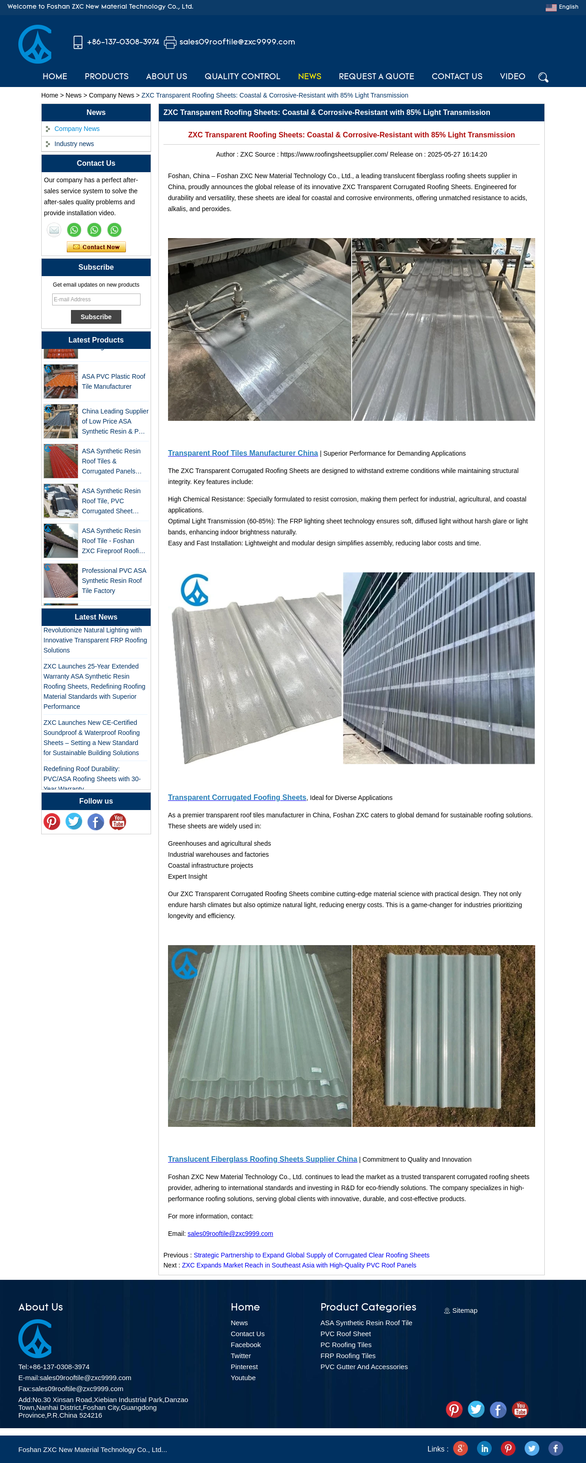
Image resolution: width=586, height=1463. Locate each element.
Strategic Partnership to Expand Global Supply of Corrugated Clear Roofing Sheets (311, 1255)
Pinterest (244, 1367)
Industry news (74, 143)
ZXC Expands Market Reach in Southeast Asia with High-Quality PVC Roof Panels (299, 1265)
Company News (111, 95)
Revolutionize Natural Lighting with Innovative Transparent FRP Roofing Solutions (95, 642)
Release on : (409, 154)
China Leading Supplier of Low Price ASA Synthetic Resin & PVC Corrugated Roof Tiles (115, 423)
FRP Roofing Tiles (348, 1356)
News (309, 77)
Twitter (241, 1356)
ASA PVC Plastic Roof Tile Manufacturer (114, 383)
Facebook (246, 1345)
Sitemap (464, 1310)
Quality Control (243, 77)
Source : (268, 154)
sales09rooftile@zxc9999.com (237, 42)
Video (513, 77)
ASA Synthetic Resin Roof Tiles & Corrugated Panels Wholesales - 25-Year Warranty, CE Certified (113, 463)
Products (107, 77)
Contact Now (96, 247)
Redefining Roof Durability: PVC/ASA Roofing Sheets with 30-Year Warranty (92, 780)
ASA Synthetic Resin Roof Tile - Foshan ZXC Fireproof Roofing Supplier (114, 543)
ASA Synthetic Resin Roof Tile (366, 1323)
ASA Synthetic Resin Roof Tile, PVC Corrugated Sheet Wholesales (111, 503)
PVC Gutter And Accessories (364, 1367)
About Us (166, 77)
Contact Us (457, 77)
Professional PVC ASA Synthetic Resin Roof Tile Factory (114, 582)
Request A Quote (376, 77)
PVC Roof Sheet (345, 1334)
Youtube (243, 1377)
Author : (228, 154)
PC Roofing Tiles (346, 1345)
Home (55, 77)
